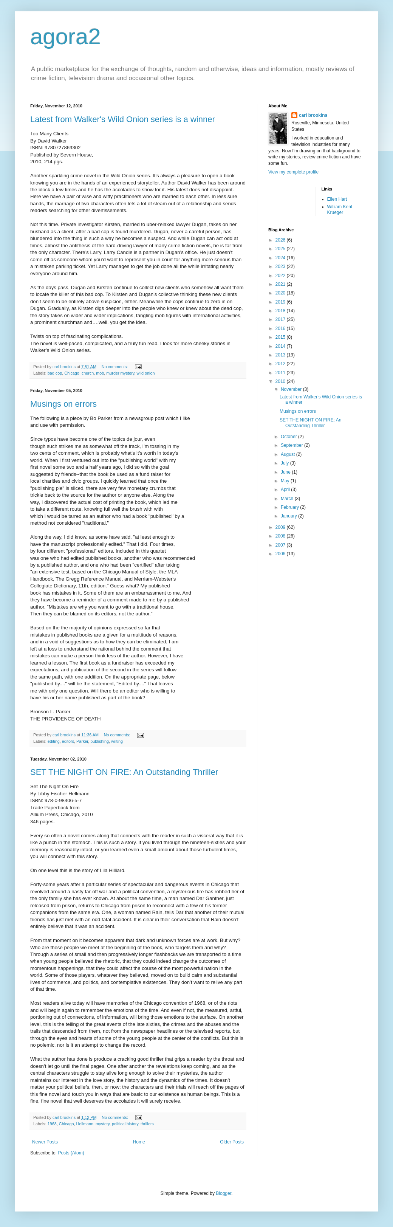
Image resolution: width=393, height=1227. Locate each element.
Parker (82, 741)
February (290, 507)
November (292, 389)
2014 (281, 346)
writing (117, 741)
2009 (281, 527)
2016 (281, 328)
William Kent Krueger (340, 209)
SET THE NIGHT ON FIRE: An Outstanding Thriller (124, 772)
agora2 (65, 36)
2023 (281, 266)
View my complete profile (293, 172)
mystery (103, 1124)
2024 (281, 257)
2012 (281, 363)
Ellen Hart (337, 199)
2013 (281, 355)
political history (125, 1124)
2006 (281, 553)
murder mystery (120, 373)
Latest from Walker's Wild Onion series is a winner (122, 119)
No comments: (115, 366)
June (286, 472)
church (88, 373)
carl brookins (313, 115)
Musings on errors (63, 404)
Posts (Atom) (71, 1153)
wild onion (146, 373)
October (289, 436)
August (288, 454)
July (285, 463)
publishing (99, 741)
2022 (281, 275)
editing (54, 741)
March (288, 498)
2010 (281, 381)
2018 (281, 310)
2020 (281, 293)
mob (100, 373)
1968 (52, 1124)
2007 (281, 545)
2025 (281, 248)
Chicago (71, 373)
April (286, 489)
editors (68, 741)
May (286, 480)
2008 (281, 536)
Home (139, 1142)
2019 (281, 302)
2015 (281, 337)
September (292, 445)
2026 (281, 240)
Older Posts (232, 1142)
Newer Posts (45, 1142)
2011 (281, 372)
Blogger (223, 1193)
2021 (281, 284)
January (289, 516)
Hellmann (84, 1124)
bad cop (55, 373)
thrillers (147, 1124)
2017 (281, 319)
